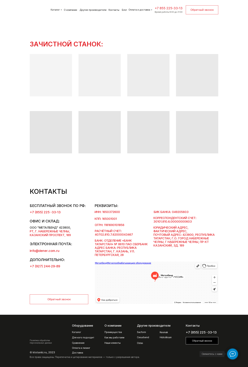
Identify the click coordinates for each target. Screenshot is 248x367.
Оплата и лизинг (81, 347)
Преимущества (113, 332)
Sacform (141, 332)
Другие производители (93, 9)
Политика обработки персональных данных (41, 341)
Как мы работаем (114, 337)
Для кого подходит (83, 337)
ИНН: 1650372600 (107, 212)
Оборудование (82, 325)
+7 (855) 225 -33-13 (45, 212)
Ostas (140, 343)
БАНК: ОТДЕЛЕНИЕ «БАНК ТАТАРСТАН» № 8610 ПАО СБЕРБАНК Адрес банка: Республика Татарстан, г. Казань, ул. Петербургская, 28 (121, 248)
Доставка (77, 352)
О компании (70, 9)
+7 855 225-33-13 (169, 8)
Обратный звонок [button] (202, 9)
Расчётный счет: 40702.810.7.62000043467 (114, 232)
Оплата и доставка (139, 9)
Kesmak (164, 332)
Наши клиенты (112, 342)
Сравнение (78, 342)
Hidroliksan (166, 337)
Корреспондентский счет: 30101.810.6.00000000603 (174, 219)
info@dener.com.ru (44, 251)
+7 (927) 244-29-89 (45, 266)
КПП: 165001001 (106, 218)
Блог (124, 9)
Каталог (55, 9)
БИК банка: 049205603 (171, 212)
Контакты (114, 9)
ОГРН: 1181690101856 (109, 225)
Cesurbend (143, 337)
